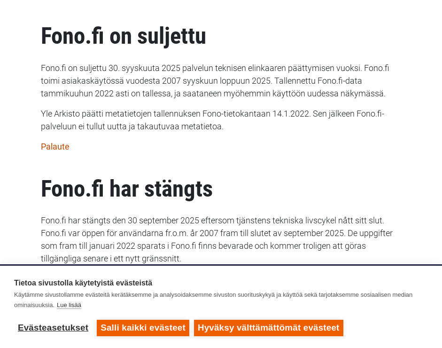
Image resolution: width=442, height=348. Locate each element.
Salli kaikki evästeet (143, 327)
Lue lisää (69, 304)
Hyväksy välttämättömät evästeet (269, 327)
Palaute (55, 146)
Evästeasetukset (53, 327)
